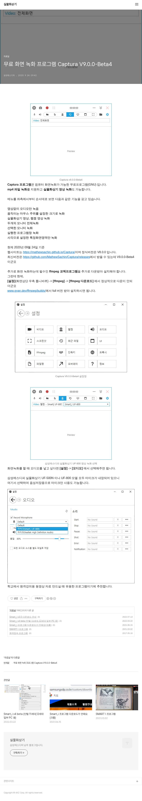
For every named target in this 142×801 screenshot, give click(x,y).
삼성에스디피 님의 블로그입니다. (26, 745)
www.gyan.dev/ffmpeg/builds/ (26, 290)
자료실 (13, 610)
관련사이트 (9, 781)
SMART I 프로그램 (18, 629)
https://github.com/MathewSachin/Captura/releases (56, 257)
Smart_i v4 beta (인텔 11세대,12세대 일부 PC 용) (33, 621)
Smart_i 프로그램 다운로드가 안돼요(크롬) (30, 625)
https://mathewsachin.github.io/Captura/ (49, 252)
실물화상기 (10, 4)
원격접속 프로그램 (18, 633)
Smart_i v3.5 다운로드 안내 (22, 617)
